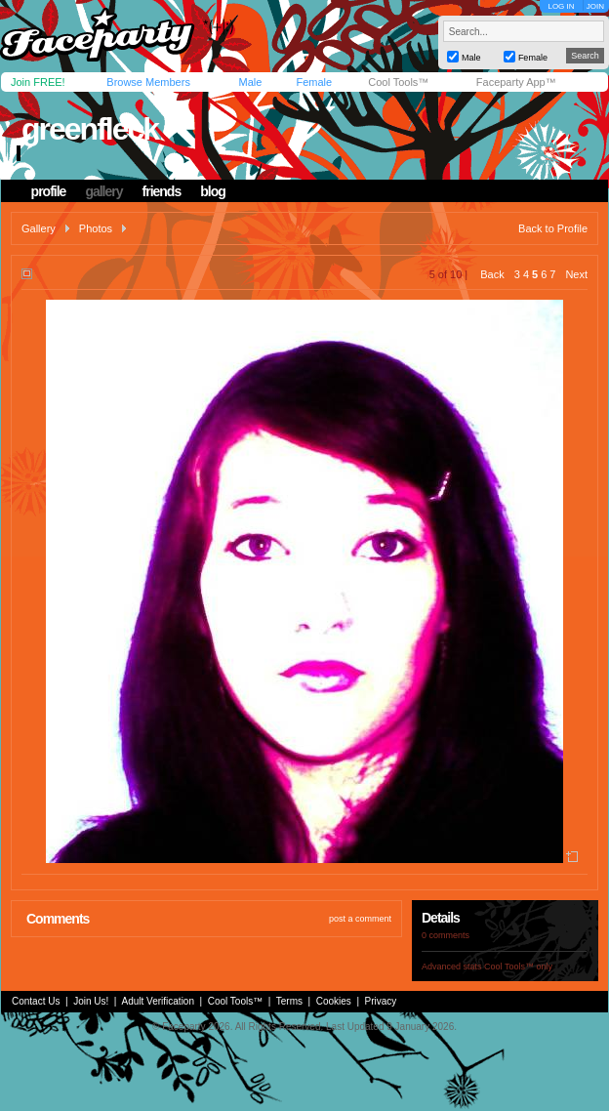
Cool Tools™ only (518, 966)
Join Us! (90, 1001)
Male (250, 82)
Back (492, 274)
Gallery (38, 228)
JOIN (595, 6)
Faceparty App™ (516, 82)
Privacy (381, 1001)
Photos (95, 228)
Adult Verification (157, 1001)
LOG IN (561, 6)
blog (212, 191)
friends (162, 191)
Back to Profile (553, 228)
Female (314, 82)
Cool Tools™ (398, 82)
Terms (289, 1001)
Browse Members (148, 82)
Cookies (333, 1001)
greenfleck (89, 128)
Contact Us (36, 1001)
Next (576, 274)
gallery (103, 191)
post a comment (360, 919)
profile (48, 191)
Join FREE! (38, 82)
